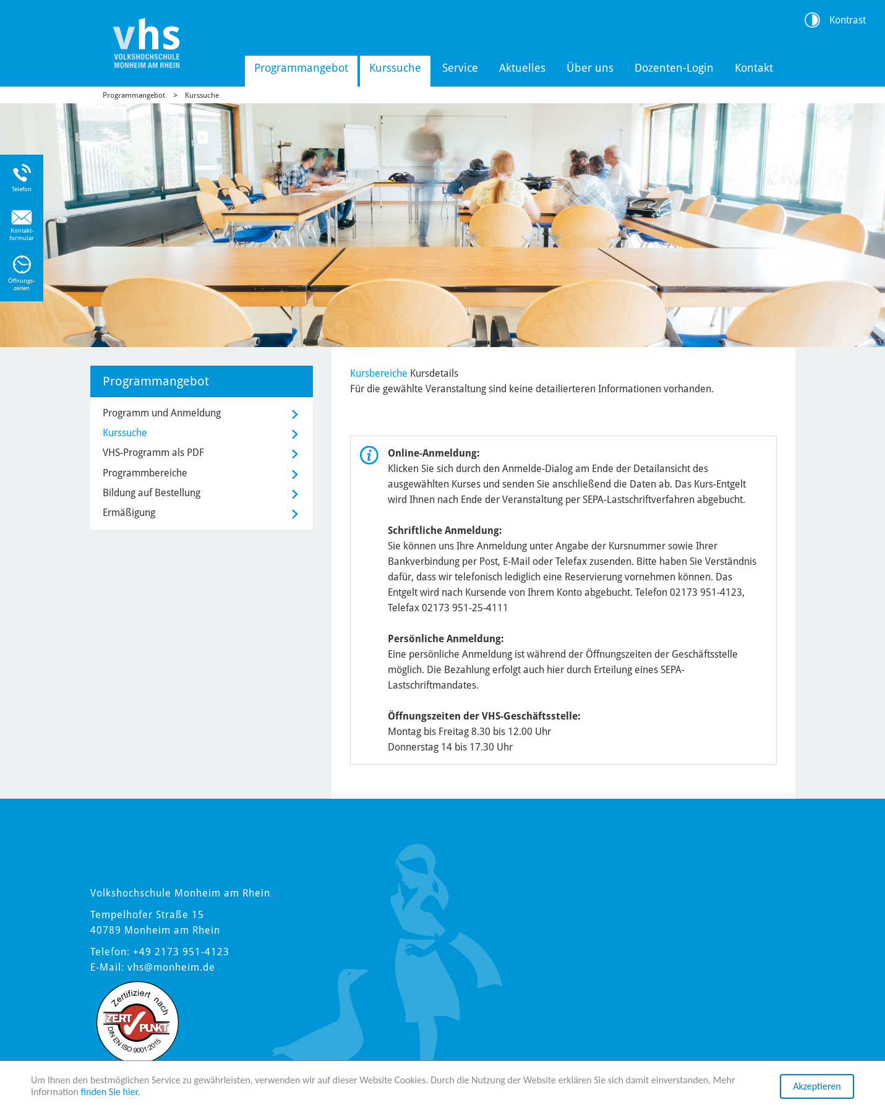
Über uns (590, 67)
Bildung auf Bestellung (151, 493)
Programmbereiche (145, 473)
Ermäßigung (129, 512)
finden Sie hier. (110, 1093)
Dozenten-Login (674, 67)
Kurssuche (395, 67)
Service (460, 67)
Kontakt (754, 67)
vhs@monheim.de (171, 967)
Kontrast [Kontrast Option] (847, 20)
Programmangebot (301, 67)
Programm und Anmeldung (162, 413)
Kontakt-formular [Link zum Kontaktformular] (21, 234)
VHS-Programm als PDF (153, 452)
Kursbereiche (379, 373)
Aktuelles (522, 67)
